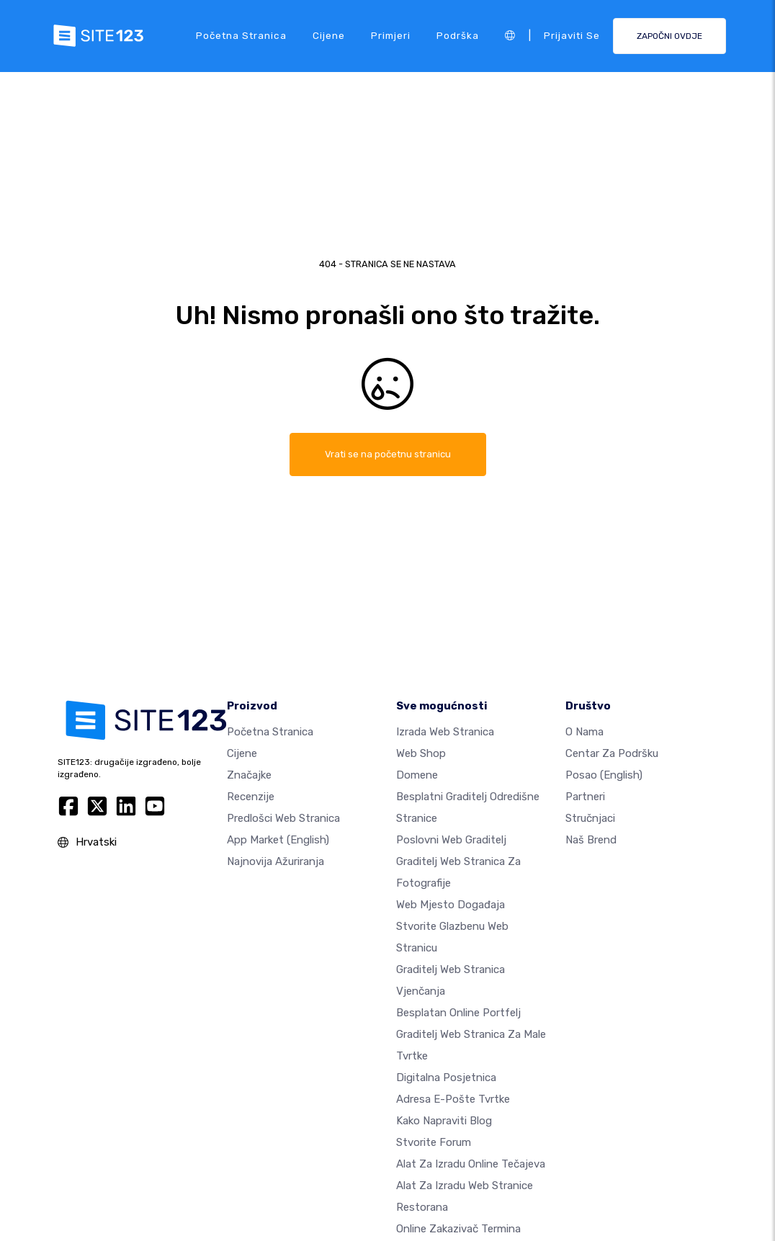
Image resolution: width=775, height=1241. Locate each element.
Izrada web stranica (445, 731)
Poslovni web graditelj (451, 839)
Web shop (421, 753)
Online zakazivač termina (458, 1228)
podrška (457, 35)
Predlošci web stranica (283, 818)
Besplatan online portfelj (458, 1012)
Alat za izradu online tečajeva (470, 1163)
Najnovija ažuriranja (275, 861)
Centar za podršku (611, 753)
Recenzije (250, 796)
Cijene (329, 35)
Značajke (249, 775)
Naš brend (591, 839)
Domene (417, 775)
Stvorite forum (433, 1142)
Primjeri (391, 35)
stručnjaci (590, 818)
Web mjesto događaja (450, 904)
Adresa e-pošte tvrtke (453, 1099)
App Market (278, 839)
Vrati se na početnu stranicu (387, 454)
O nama (584, 731)
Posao (603, 775)
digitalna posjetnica (446, 1077)
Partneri (585, 796)
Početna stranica (241, 35)
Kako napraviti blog (444, 1120)
